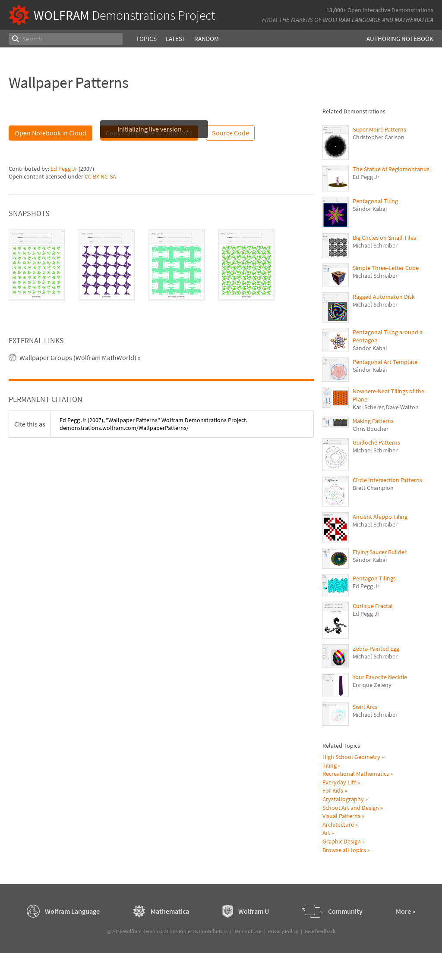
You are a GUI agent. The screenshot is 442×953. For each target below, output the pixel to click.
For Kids (332, 790)
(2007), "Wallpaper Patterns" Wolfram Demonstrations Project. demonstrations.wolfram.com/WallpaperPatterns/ (153, 424)
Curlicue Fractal (373, 606)
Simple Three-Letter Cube (386, 268)
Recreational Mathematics (355, 773)
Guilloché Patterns (376, 442)
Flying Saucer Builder (380, 552)
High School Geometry (351, 757)
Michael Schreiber (375, 245)
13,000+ (336, 10)
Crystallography (343, 799)
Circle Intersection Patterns (387, 480)
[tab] (37, 265)
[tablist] (161, 265)
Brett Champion (373, 488)
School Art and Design (350, 808)
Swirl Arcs (365, 707)
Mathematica (414, 20)
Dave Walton (402, 407)
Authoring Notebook (399, 38)
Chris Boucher (370, 429)
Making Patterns (373, 421)
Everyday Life (339, 782)
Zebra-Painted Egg (376, 648)
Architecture (338, 824)
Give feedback (320, 931)
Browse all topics (344, 850)
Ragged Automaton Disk (384, 297)
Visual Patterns (341, 816)
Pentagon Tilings (374, 578)
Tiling (329, 765)
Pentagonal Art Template (385, 362)
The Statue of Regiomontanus (391, 169)
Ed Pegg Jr (64, 168)
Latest (175, 38)
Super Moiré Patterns (379, 129)
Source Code (230, 133)
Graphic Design (341, 841)
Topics (146, 38)
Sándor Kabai (370, 209)
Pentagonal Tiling (375, 201)
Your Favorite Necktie (380, 677)
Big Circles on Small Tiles (384, 237)
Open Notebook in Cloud (50, 133)
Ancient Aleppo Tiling (380, 516)
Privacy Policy (283, 931)
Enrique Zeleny (372, 685)
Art (326, 833)
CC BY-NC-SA (100, 176)
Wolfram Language (352, 20)
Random (206, 38)
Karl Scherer (368, 407)
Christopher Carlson (378, 137)
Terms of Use (248, 931)
